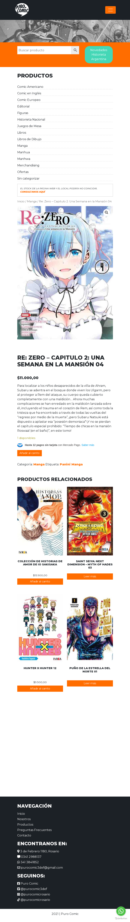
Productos (25, 824)
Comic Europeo (29, 100)
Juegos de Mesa (29, 126)
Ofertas (23, 172)
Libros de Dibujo (29, 139)
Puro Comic (27, 883)
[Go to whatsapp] (121, 911)
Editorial (23, 106)
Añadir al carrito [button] (40, 581)
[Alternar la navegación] (110, 10)
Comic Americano (30, 87)
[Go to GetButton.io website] (121, 918)
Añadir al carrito (30, 453)
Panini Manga (71, 464)
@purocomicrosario (33, 894)
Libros (21, 132)
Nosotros (24, 819)
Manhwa (23, 159)
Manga (22, 146)
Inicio (21, 201)
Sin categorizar (28, 178)
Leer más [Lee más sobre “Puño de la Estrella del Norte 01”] (90, 683)
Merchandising (28, 165)
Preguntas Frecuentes (34, 830)
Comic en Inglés (29, 93)
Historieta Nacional (31, 119)
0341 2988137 (29, 857)
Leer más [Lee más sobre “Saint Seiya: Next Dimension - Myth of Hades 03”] (90, 576)
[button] (106, 212)
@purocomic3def (32, 889)
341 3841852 (28, 862)
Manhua (23, 152)
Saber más (87, 444)
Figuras (22, 113)
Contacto (24, 835)
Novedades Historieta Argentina (98, 54)
